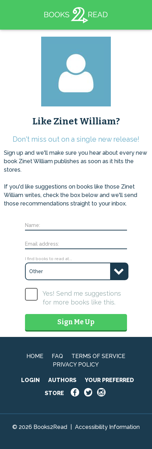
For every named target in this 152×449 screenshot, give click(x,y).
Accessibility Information (107, 427)
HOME (34, 356)
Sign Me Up (75, 322)
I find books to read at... (48, 258)
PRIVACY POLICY (76, 364)
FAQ (57, 356)
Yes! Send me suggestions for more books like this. (82, 298)
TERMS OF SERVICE (98, 356)
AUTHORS (62, 380)
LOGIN (30, 380)
